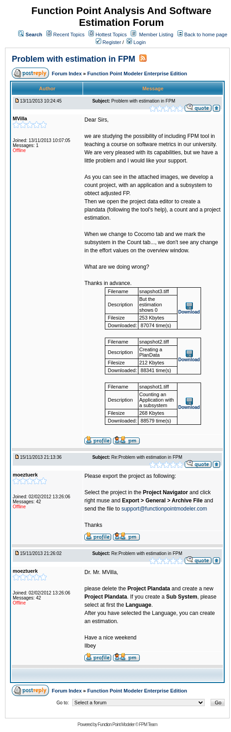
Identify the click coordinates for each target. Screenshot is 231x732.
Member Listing (156, 34)
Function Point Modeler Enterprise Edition (137, 73)
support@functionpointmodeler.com (164, 509)
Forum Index (67, 73)
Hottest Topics (111, 34)
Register (108, 42)
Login (136, 42)
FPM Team (148, 724)
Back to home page (205, 34)
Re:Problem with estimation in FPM (146, 457)
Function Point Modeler (116, 724)
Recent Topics (68, 34)
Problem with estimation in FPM (73, 59)
